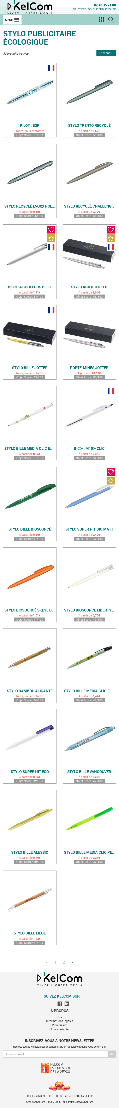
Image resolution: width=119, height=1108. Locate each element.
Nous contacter (60, 1029)
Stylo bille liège (30, 933)
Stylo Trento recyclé (89, 126)
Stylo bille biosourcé (29, 529)
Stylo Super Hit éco (30, 772)
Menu (12, 20)
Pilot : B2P (30, 126)
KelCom (40, 1101)
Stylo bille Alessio (29, 852)
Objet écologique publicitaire (94, 9)
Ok (112, 1054)
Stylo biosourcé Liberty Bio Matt (90, 610)
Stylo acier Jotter (89, 287)
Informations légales (59, 1021)
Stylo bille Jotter (30, 368)
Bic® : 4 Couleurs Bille (30, 287)
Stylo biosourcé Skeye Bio (29, 610)
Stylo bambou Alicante (30, 691)
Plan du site (59, 1025)
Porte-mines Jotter (89, 368)
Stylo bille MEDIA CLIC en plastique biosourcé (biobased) (90, 691)
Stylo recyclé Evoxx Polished (30, 206)
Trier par (106, 53)
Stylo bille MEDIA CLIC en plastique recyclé (30, 448)
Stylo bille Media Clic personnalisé (90, 852)
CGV (60, 1017)
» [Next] (72, 962)
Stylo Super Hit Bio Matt (89, 529)
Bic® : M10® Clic (89, 448)
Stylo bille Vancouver (89, 772)
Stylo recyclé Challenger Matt (90, 206)
